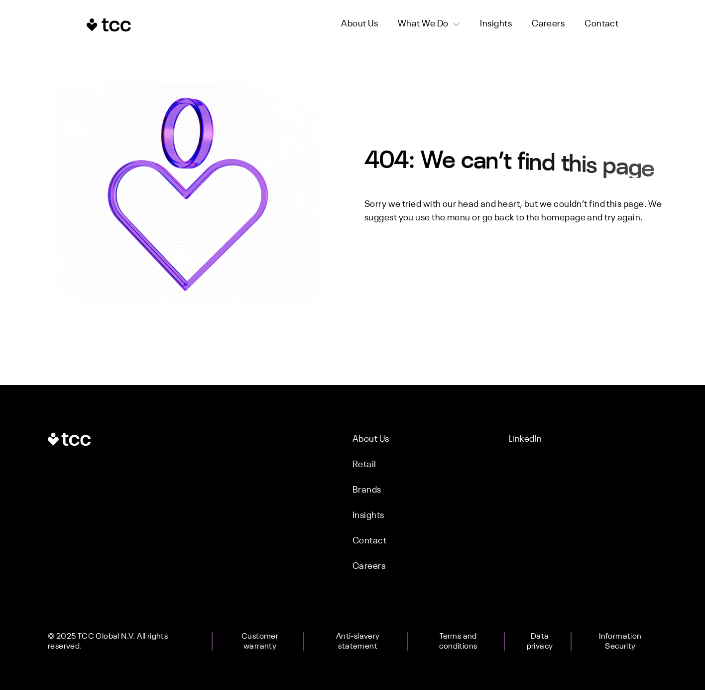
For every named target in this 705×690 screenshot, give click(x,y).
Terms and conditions (458, 642)
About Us (359, 23)
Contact (601, 23)
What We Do (423, 23)
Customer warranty (259, 642)
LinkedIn (525, 439)
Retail (364, 464)
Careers (548, 23)
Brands (366, 490)
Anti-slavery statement (358, 642)
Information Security (620, 642)
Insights (496, 23)
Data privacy (540, 642)
